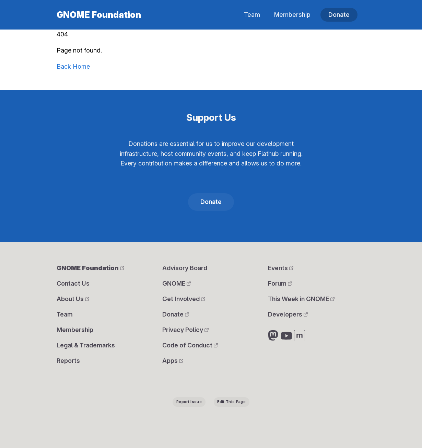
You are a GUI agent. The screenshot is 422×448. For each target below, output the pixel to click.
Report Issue (189, 402)
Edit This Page (231, 402)
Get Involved (183, 298)
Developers (288, 314)
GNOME (176, 283)
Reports (68, 360)
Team (252, 14)
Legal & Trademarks (86, 345)
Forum (280, 283)
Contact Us (73, 283)
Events (280, 268)
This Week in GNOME (301, 298)
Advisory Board (184, 268)
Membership (292, 14)
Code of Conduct (190, 345)
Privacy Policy (185, 329)
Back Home (73, 66)
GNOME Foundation (99, 15)
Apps (172, 360)
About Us (73, 298)
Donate (339, 14)
